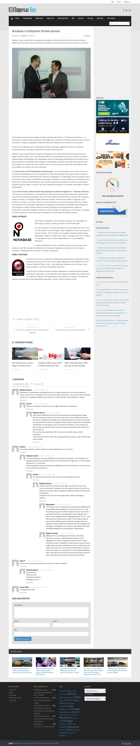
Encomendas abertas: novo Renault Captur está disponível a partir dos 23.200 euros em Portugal (112, 298)
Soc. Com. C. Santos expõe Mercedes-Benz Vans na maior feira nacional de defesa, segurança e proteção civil (112, 264)
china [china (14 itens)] (61, 695)
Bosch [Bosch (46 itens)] (72, 692)
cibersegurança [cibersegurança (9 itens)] (68, 696)
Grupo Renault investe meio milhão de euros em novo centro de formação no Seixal (69, 669)
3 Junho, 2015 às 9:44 (66, 532)
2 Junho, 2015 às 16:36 (47, 473)
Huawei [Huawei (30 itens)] (75, 707)
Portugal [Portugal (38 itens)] (67, 719)
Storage (74, 19)
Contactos (12, 698)
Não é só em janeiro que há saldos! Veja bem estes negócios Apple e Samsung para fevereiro (111, 246)
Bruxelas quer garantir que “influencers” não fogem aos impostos (44, 717)
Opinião (66, 19)
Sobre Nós (12, 688)
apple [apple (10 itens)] (66, 692)
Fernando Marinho (104, 285)
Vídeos (99, 218)
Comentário (18, 603)
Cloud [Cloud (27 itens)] (67, 698)
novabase (20, 315)
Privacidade (13, 693)
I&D (61, 19)
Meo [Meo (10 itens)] (73, 713)
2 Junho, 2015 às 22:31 (34, 559)
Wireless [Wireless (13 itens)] (62, 733)
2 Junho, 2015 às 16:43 (60, 482)
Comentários (21, 382)
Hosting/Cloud (52, 19)
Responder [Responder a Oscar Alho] (23, 591)
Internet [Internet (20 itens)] (76, 710)
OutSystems (28, 315)
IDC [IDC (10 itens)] (71, 710)
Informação (90, 19)
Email (55, 619)
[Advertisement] (51, 111)
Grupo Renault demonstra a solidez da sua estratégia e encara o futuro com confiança (22, 669)
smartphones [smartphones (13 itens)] (70, 728)
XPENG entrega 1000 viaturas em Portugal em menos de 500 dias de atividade (117, 669)
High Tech (43, 19)
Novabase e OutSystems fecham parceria (44, 723)
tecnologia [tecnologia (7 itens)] (77, 728)
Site (15, 628)
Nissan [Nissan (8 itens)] (76, 716)
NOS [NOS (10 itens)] (60, 719)
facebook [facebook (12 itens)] (62, 704)
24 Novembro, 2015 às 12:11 (40, 585)
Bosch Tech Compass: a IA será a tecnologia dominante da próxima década (112, 288)
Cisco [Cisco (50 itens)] (77, 695)
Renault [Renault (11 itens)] (73, 722)
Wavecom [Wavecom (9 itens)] (73, 731)
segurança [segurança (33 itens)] (73, 725)
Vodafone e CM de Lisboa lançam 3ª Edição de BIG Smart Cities (49, 361)
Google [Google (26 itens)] (70, 704)
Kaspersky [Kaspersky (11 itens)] (62, 713)
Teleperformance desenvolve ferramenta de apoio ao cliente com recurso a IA (112, 319)
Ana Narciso (16, 31)
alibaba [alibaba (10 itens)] (64, 689)
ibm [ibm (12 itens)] (68, 710)
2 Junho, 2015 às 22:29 (40, 402)
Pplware (127, 2)
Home (16, 19)
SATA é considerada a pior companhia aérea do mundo (42, 699)
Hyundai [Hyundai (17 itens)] (62, 710)
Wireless (82, 19)
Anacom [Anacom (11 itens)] (74, 689)
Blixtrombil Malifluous (105, 316)
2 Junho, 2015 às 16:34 (47, 454)
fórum (119, 2)
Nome (16, 619)
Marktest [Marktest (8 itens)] (69, 713)
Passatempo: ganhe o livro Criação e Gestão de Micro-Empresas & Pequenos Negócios (44, 708)
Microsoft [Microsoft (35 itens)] (65, 716)
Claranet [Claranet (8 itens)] (61, 699)
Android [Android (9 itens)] (61, 692)
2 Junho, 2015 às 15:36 (40, 388)
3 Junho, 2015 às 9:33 (53, 411)
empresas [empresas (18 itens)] (63, 701)
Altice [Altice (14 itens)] (69, 689)
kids (112, 2)
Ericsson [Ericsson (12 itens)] (71, 701)
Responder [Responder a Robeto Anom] (23, 398)
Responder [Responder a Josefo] (23, 450)
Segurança (34, 19)
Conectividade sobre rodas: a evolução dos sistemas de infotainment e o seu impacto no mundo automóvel (111, 308)
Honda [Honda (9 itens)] (69, 708)
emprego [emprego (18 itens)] (75, 698)
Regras (11, 691)
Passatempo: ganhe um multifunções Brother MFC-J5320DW (43, 691)
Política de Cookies (15, 696)
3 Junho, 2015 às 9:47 (47, 568)
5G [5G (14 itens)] (60, 689)
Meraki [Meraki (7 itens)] (77, 713)
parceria (36, 315)
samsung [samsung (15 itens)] (63, 725)
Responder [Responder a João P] (29, 407)
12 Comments (86, 31)
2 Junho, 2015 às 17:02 (64, 503)
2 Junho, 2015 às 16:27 (34, 445)
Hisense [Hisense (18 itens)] (62, 707)
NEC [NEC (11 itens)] (72, 716)
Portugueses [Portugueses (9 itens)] (63, 722)
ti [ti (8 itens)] (59, 731)
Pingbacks (38, 382)
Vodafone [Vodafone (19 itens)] (64, 731)
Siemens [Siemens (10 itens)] (62, 728)
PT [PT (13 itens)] (69, 722)
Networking (24, 19)
